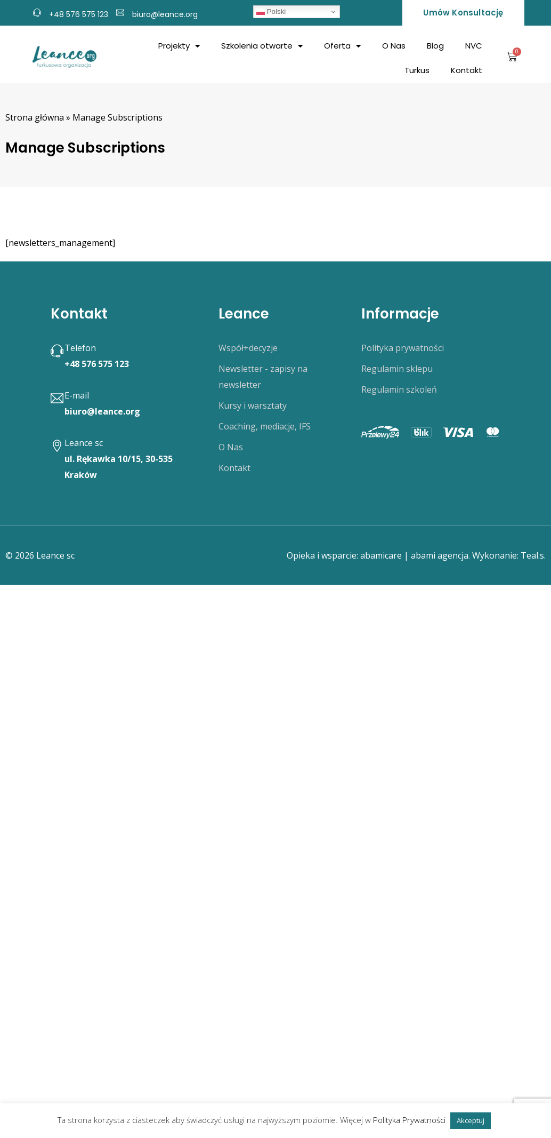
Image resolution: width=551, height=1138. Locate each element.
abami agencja (439, 555)
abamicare (381, 555)
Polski (271, 11)
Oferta (342, 46)
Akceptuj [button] (470, 1120)
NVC (473, 45)
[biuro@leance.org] (120, 11)
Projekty (179, 46)
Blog (435, 45)
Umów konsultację (463, 12)
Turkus (417, 70)
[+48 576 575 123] (37, 11)
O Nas (394, 45)
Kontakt (466, 70)
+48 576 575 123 (78, 14)
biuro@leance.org (165, 14)
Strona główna (34, 117)
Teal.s (532, 555)
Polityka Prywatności (409, 1120)
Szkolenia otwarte (262, 46)
